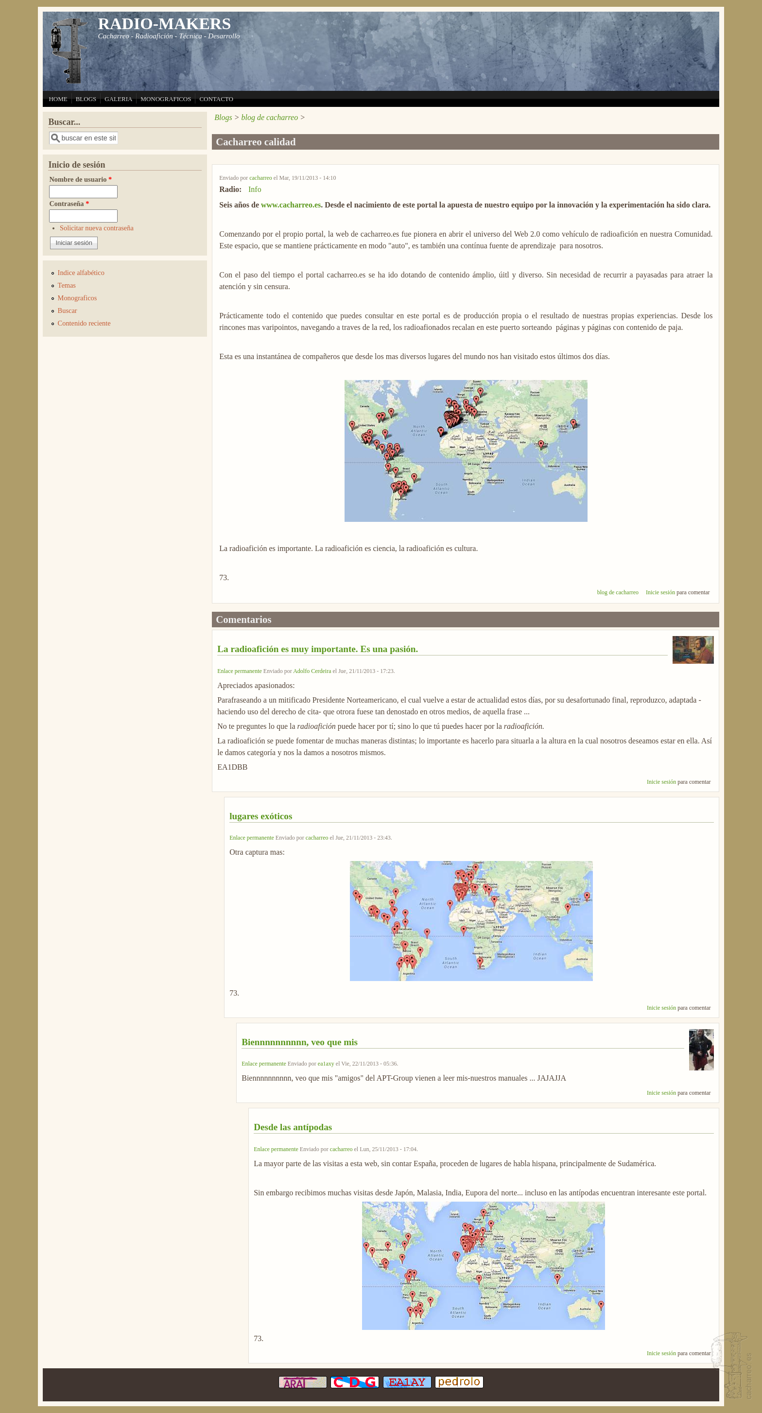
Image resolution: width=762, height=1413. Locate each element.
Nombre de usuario (80, 179)
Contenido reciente (84, 323)
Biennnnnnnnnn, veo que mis (300, 1042)
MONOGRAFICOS (165, 99)
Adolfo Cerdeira (312, 671)
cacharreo (260, 177)
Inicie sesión (660, 592)
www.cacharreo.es (291, 205)
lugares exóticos (260, 816)
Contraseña (69, 203)
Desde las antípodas (293, 1127)
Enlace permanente (239, 671)
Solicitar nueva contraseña (97, 228)
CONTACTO (216, 99)
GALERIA (118, 99)
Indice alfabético (81, 272)
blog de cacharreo (269, 117)
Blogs (223, 117)
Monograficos (77, 298)
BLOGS (86, 99)
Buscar (67, 310)
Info (254, 189)
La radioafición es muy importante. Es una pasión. (317, 649)
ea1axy (326, 1063)
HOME (58, 99)
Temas (67, 285)
